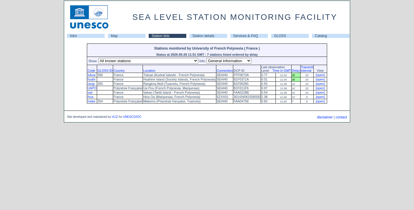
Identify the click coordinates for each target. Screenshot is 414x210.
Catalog (321, 36)
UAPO (92, 88)
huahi (91, 79)
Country (119, 70)
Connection (225, 70)
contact (341, 117)
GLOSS (280, 36)
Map (114, 36)
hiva (90, 97)
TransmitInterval (307, 68)
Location (149, 70)
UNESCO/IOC (132, 116)
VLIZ (115, 116)
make (91, 101)
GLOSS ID (105, 70)
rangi (90, 83)
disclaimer (325, 117)
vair (90, 92)
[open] (320, 75)
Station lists (160, 36)
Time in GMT (280, 70)
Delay (296, 70)
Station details (203, 36)
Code (91, 70)
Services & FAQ (245, 36)
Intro (73, 36)
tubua (91, 75)
